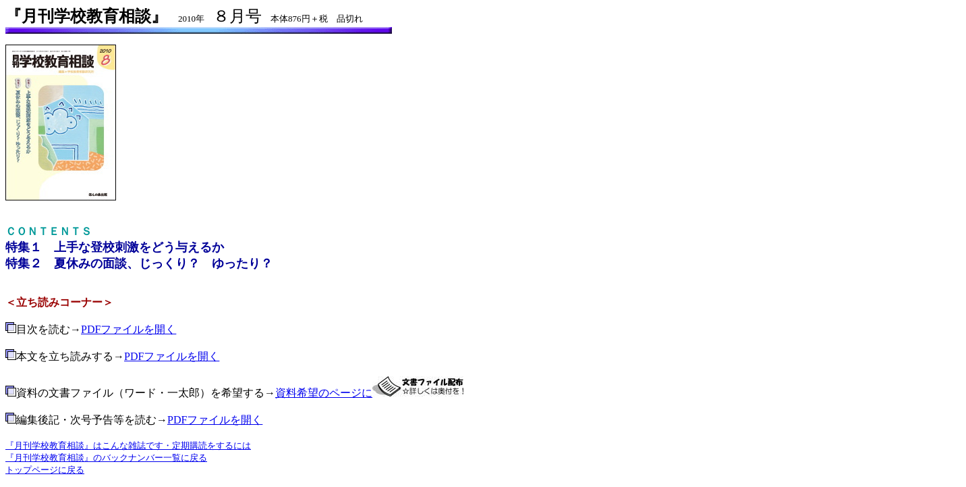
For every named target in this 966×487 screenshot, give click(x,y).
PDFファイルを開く (128, 329)
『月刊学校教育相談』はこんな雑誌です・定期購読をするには (128, 445)
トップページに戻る (44, 470)
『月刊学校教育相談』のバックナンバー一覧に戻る (106, 458)
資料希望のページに (323, 393)
